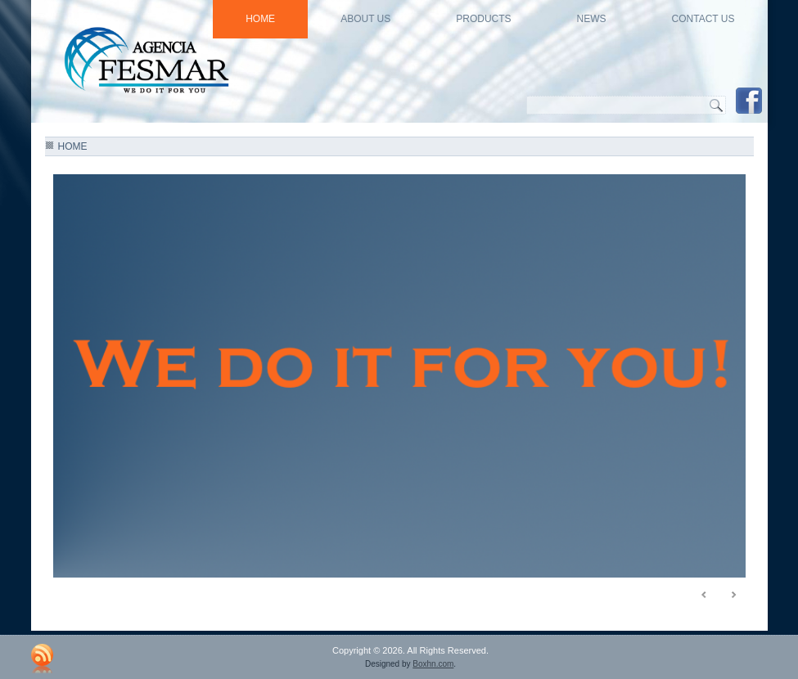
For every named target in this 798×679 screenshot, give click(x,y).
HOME (260, 19)
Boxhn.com (433, 663)
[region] (399, 379)
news (591, 19)
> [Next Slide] (733, 594)
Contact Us (703, 19)
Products (483, 19)
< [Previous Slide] (704, 594)
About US (365, 19)
